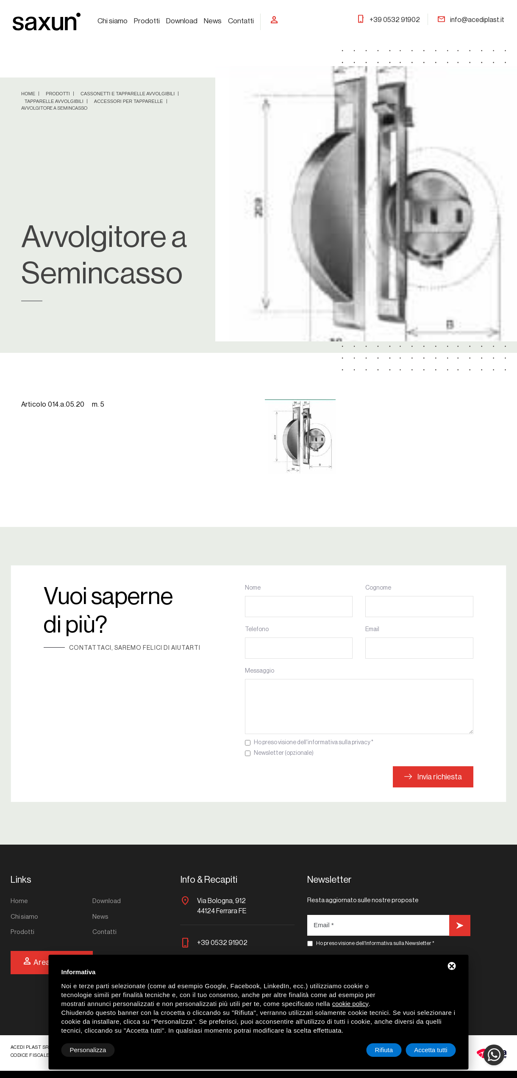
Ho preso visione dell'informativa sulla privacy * (313, 742)
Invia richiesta (433, 777)
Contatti (241, 21)
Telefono (257, 629)
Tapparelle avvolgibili (55, 101)
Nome (253, 588)
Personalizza (88, 1049)
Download (181, 21)
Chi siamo (112, 21)
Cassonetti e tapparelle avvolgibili (128, 93)
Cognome (378, 588)
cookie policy (350, 1003)
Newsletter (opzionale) (284, 753)
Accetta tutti (430, 1049)
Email (372, 629)
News (213, 21)
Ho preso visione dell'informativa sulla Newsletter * (375, 943)
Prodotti (147, 21)
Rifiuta (384, 1049)
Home (28, 93)
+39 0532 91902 (388, 20)
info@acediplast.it (470, 20)
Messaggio (259, 671)
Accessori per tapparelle (129, 101)
